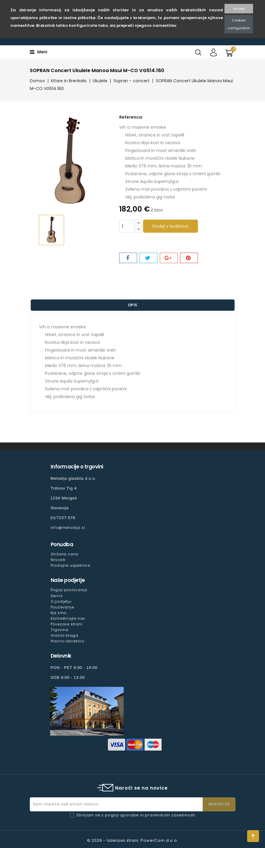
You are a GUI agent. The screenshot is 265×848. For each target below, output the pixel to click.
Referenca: (131, 117)
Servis (57, 595)
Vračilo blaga (64, 635)
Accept (239, 8)
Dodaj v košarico (170, 226)
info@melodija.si (68, 527)
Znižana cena (65, 554)
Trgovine (59, 629)
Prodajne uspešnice (70, 565)
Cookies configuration (238, 24)
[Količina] (126, 226)
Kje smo (59, 612)
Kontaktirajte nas (68, 618)
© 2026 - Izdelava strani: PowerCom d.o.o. (132, 840)
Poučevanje (62, 607)
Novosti (58, 559)
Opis (132, 304)
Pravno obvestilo (67, 641)
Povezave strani (67, 624)
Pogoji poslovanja (69, 589)
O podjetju (61, 601)
